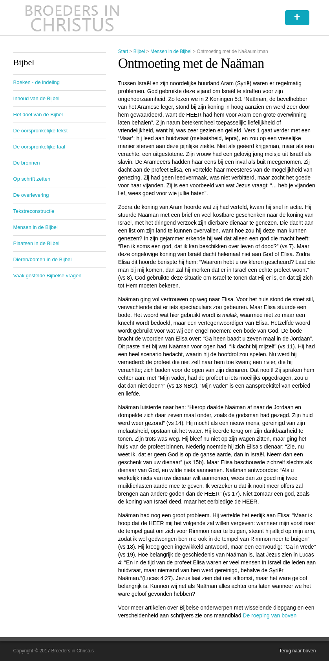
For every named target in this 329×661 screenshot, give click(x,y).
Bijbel (139, 51)
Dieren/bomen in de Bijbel (42, 259)
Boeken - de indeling (36, 82)
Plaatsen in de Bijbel (36, 243)
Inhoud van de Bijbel (36, 98)
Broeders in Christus (72, 17)
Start (123, 51)
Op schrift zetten (32, 179)
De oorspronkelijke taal (39, 147)
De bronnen (26, 163)
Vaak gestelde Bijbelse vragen (47, 275)
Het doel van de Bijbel (38, 114)
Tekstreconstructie (34, 211)
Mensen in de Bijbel (171, 51)
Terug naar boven (297, 651)
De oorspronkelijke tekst (40, 131)
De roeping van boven (269, 615)
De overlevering (31, 195)
